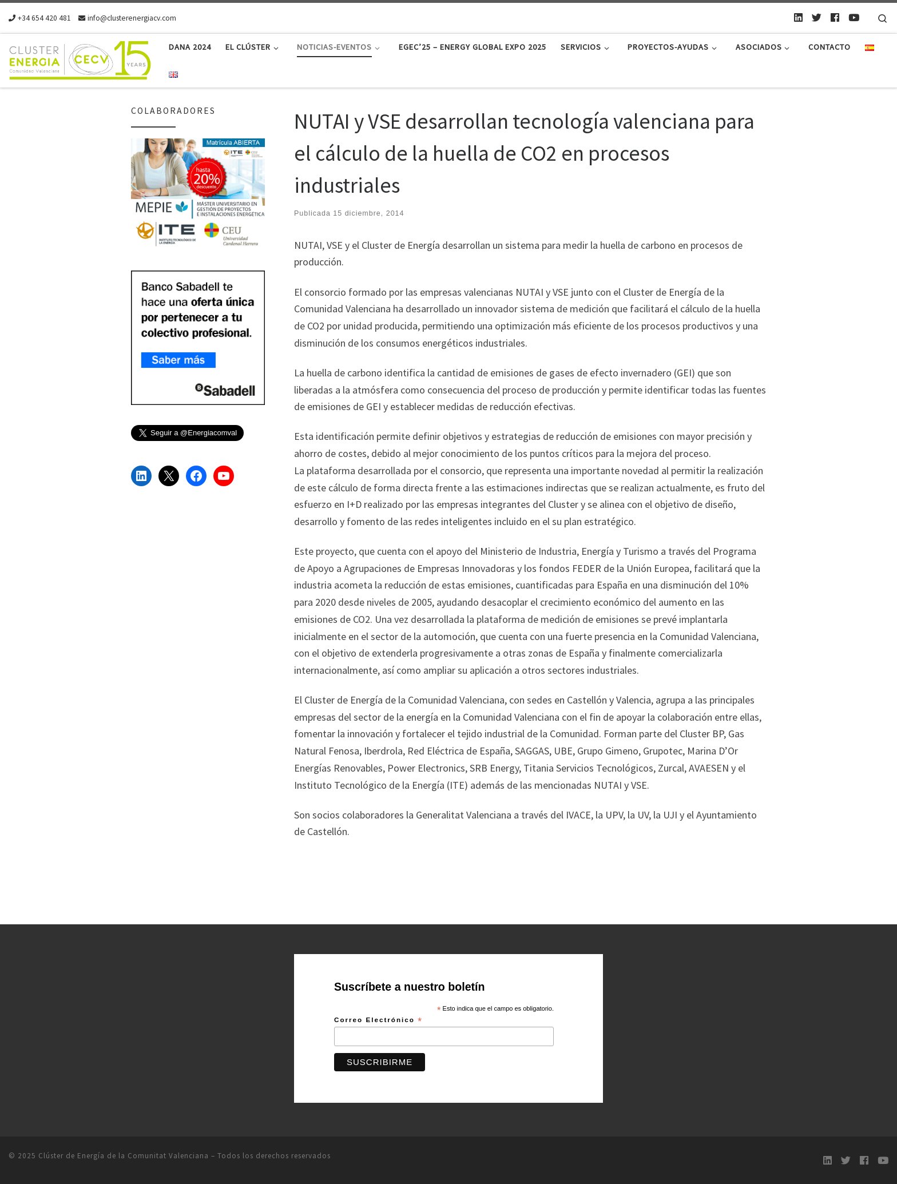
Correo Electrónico (378, 1020)
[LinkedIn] (798, 18)
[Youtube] (853, 18)
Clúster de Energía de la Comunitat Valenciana (123, 1156)
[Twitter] (816, 18)
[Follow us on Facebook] (835, 18)
